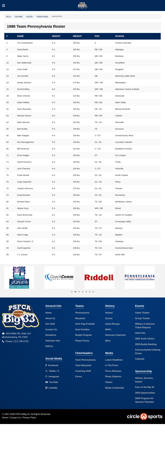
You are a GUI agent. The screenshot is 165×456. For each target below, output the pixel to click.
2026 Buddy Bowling (146, 344)
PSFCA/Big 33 (22, 414)
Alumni (109, 313)
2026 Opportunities (145, 393)
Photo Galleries (113, 376)
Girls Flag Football (85, 324)
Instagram (52, 376)
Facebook (51, 365)
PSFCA (49, 346)
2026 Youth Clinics (145, 338)
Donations (50, 335)
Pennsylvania (42, 16)
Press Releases (113, 371)
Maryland (80, 318)
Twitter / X (52, 371)
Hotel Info (140, 333)
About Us (50, 318)
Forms (78, 376)
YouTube (51, 382)
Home (48, 313)
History (29, 16)
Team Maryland (83, 365)
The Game (18, 16)
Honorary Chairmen (115, 335)
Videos (108, 382)
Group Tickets (142, 318)
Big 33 (8, 16)
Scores (108, 318)
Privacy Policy (29, 417)
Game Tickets (142, 313)
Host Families (82, 329)
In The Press (111, 365)
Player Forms (82, 341)
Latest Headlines (114, 360)
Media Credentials (114, 388)
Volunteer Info (52, 341)
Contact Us (51, 329)
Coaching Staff (83, 371)
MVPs (108, 329)
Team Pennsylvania (85, 360)
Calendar (139, 359)
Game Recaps (112, 324)
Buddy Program (83, 335)
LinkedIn (51, 388)
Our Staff (50, 324)
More (107, 341)
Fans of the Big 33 (144, 387)
